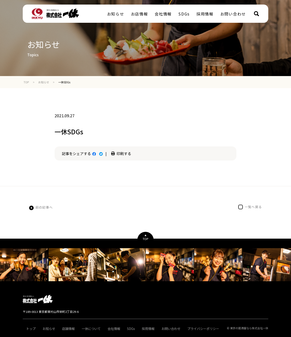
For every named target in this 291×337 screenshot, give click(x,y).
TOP (26, 82)
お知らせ (43, 82)
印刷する (121, 153)
